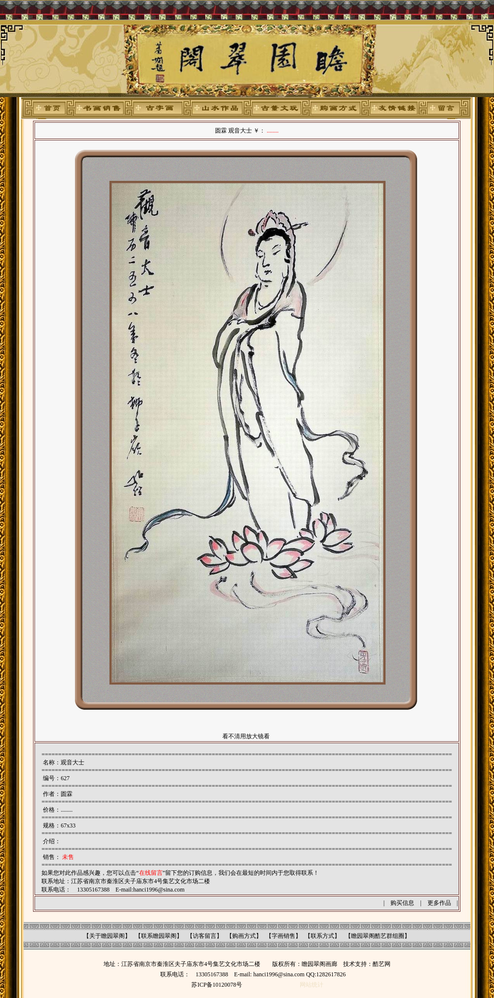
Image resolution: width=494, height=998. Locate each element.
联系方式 (322, 935)
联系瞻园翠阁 (158, 935)
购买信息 (402, 902)
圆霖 (66, 794)
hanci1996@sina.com (158, 889)
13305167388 (212, 974)
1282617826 (331, 974)
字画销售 (283, 935)
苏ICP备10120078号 (216, 984)
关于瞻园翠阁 (107, 935)
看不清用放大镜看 (246, 736)
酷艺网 (381, 964)
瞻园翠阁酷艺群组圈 (377, 935)
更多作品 (439, 902)
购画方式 (244, 935)
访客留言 (204, 935)
